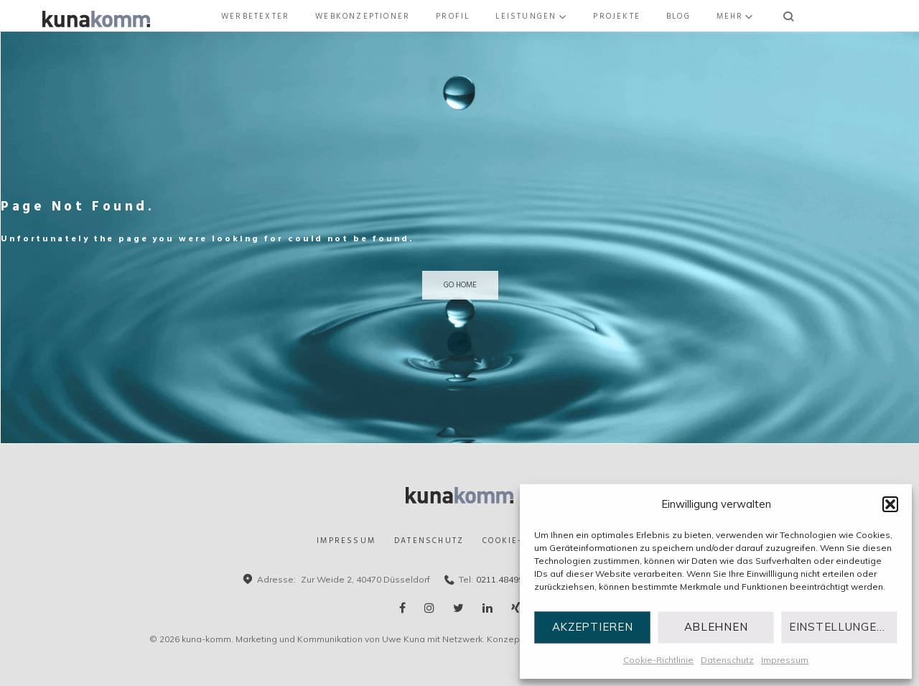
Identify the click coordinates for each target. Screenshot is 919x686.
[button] (890, 504)
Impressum (784, 659)
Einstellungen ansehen (843, 627)
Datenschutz (727, 659)
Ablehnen (716, 627)
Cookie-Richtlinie (658, 659)
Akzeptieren (592, 627)
